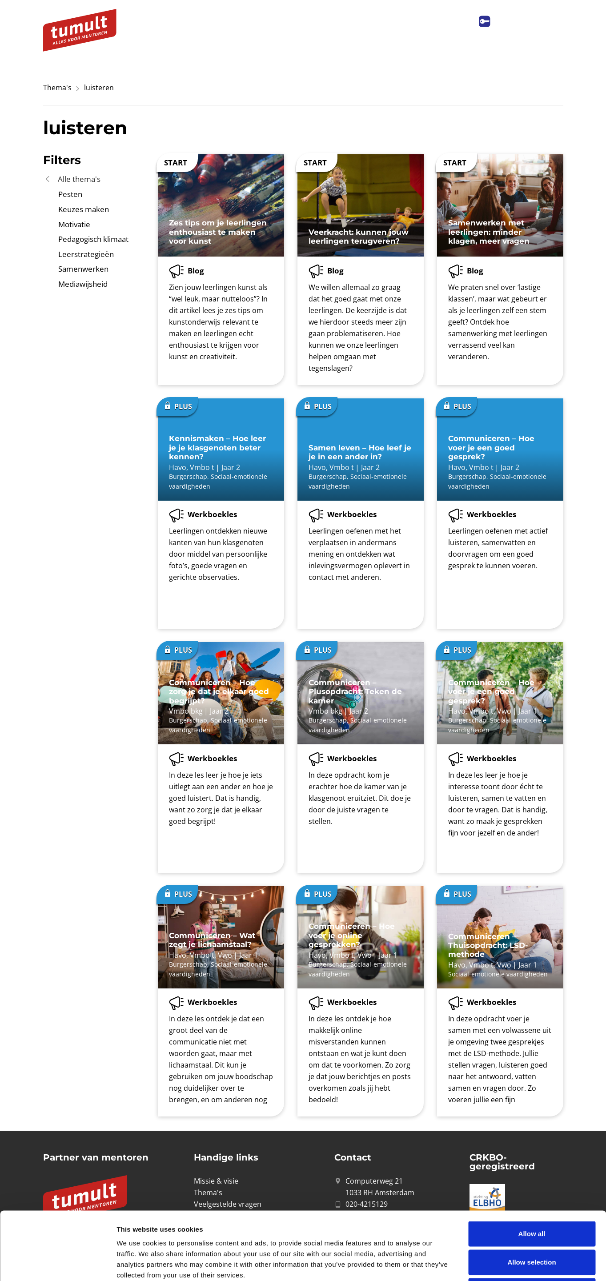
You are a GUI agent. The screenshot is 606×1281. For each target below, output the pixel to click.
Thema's (57, 87)
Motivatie (74, 224)
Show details (466, 1263)
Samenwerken (83, 269)
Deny (532, 1222)
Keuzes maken (83, 209)
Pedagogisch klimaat (93, 239)
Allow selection (531, 1194)
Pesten (70, 194)
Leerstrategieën (86, 254)
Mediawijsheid (83, 284)
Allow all (532, 1165)
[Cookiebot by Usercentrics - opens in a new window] (57, 1263)
